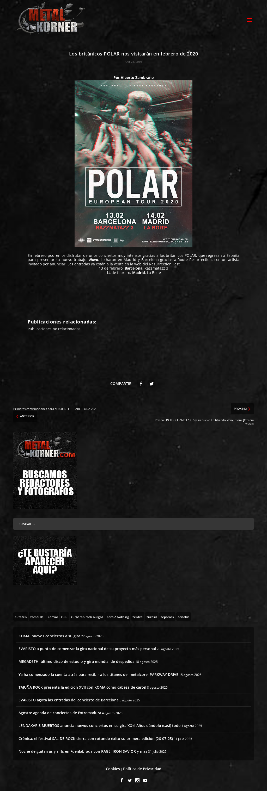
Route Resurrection (195, 258)
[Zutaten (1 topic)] (20, 615)
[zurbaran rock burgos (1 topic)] (87, 615)
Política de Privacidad (142, 767)
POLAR (190, 254)
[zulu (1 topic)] (64, 615)
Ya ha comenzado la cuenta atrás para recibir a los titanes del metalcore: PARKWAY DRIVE (98, 673)
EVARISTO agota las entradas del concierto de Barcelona (69, 699)
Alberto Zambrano (137, 76)
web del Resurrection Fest (157, 263)
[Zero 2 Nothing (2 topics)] (117, 615)
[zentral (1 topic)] (137, 615)
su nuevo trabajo (71, 258)
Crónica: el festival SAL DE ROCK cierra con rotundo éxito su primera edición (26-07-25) (96, 737)
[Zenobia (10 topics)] (183, 615)
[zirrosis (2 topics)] (152, 615)
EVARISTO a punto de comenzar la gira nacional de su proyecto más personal (87, 647)
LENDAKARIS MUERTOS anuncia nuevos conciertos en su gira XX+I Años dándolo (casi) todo (100, 724)
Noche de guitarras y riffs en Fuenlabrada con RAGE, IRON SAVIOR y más (83, 750)
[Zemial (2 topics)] (52, 615)
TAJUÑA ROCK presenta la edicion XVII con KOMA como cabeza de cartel (82, 686)
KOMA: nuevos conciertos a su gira (49, 635)
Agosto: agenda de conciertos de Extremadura (60, 711)
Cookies (113, 767)
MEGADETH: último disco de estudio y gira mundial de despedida (77, 660)
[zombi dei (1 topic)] (37, 615)
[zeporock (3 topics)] (167, 615)
